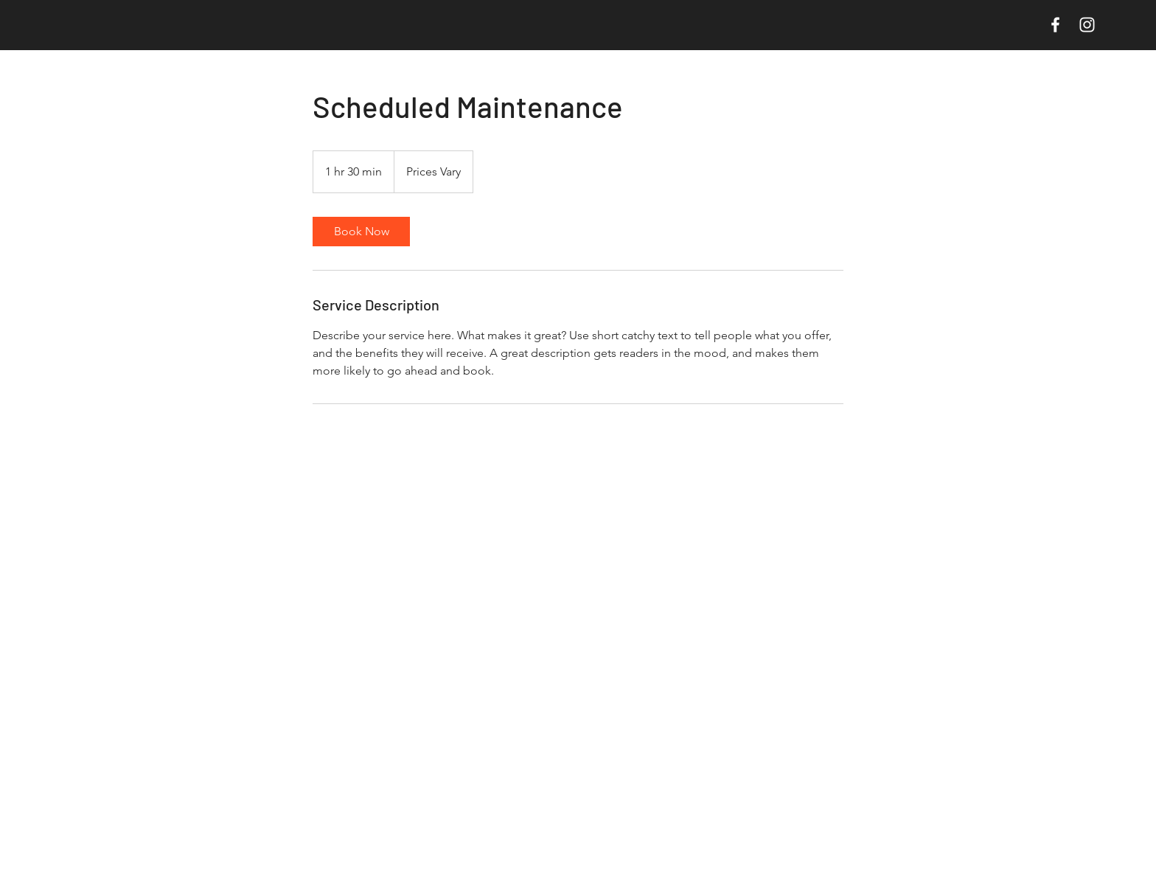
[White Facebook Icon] (1055, 25)
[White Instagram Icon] (1087, 25)
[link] (361, 231)
